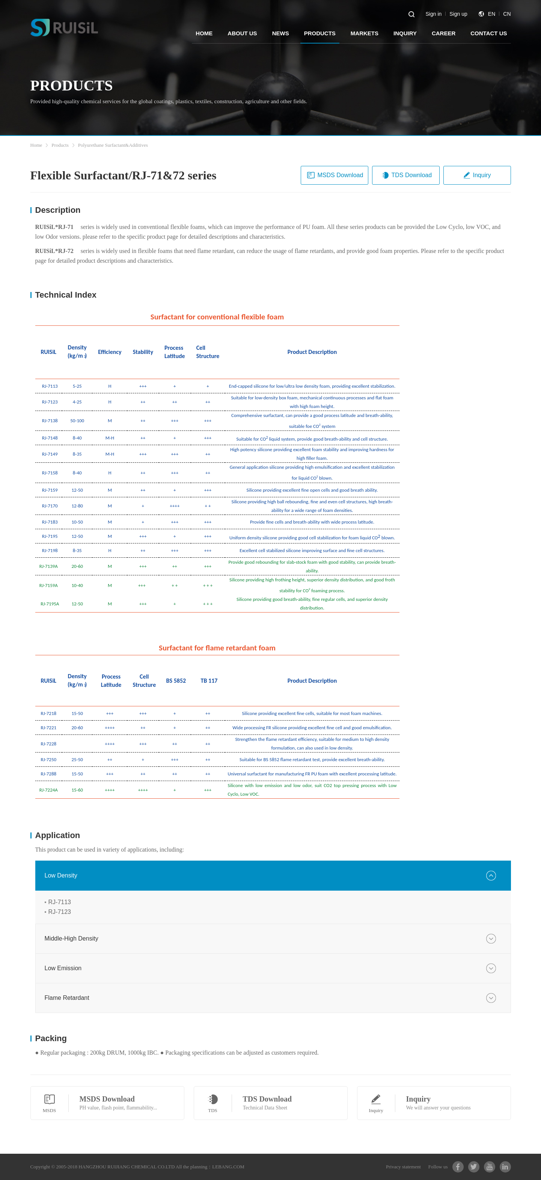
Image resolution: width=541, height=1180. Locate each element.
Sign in (434, 14)
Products (60, 145)
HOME (204, 33)
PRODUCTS (320, 33)
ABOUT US (242, 33)
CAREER (443, 33)
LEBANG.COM (228, 1166)
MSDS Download (335, 175)
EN (491, 14)
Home (36, 145)
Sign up (458, 14)
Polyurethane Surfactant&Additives (113, 145)
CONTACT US (488, 33)
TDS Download (406, 175)
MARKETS (364, 33)
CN (507, 14)
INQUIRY (405, 33)
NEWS (280, 33)
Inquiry (477, 175)
